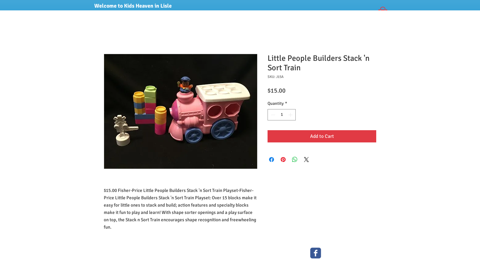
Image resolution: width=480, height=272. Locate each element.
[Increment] (291, 114)
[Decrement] (272, 114)
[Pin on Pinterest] (283, 159)
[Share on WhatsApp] (294, 159)
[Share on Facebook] (271, 159)
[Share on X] (306, 159)
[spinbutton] (281, 114)
